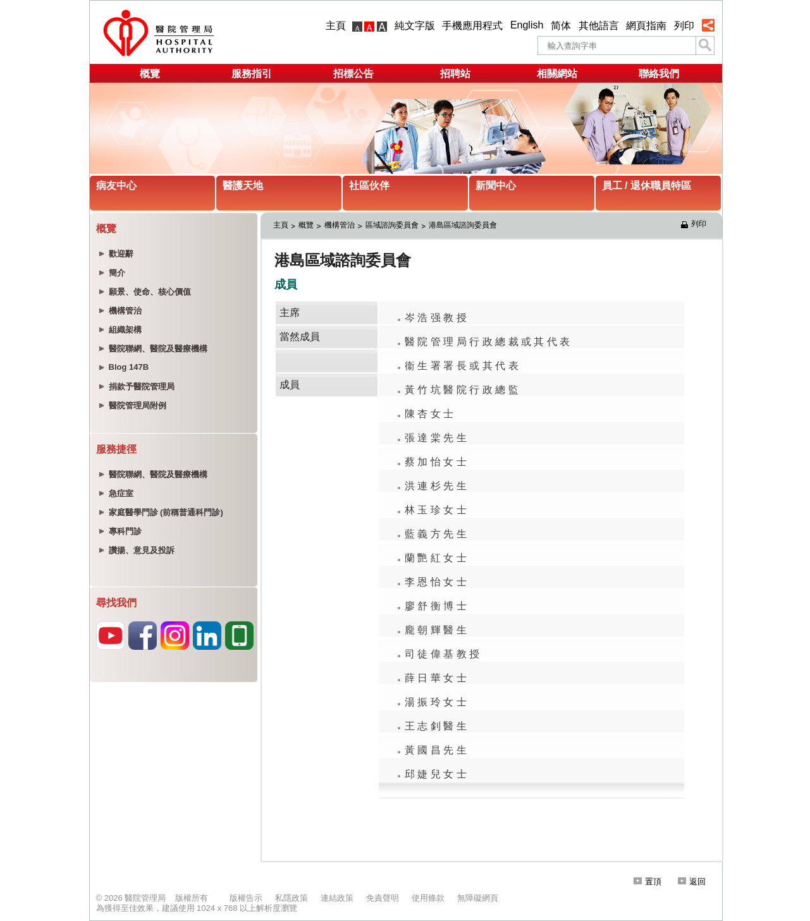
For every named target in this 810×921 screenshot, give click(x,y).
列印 (684, 25)
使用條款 (428, 898)
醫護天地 (243, 185)
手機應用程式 (472, 25)
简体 (561, 25)
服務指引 (251, 73)
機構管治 (339, 225)
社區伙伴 (369, 185)
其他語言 (599, 25)
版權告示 (246, 898)
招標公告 (353, 73)
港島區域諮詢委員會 (463, 225)
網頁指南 (646, 25)
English (526, 25)
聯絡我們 (659, 73)
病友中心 (116, 185)
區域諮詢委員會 (392, 225)
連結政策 (337, 898)
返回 (692, 881)
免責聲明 (382, 898)
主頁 (336, 25)
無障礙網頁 (477, 898)
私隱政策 (291, 898)
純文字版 (415, 25)
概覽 (150, 73)
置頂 (647, 881)
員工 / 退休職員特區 (646, 185)
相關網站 (557, 73)
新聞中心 (496, 185)
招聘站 (455, 73)
